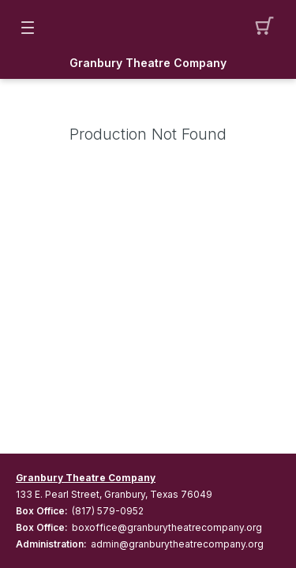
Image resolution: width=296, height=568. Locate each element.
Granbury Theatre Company (148, 63)
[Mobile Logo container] (148, 27)
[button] (268, 27)
